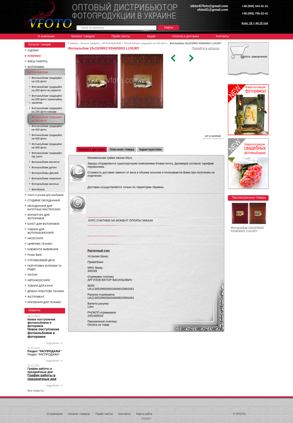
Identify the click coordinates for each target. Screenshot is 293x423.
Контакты (222, 36)
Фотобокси (38, 189)
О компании (46, 36)
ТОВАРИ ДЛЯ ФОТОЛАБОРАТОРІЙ (40, 231)
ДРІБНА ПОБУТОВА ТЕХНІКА (45, 291)
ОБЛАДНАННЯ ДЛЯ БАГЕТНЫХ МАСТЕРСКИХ (43, 207)
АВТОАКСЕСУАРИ (38, 280)
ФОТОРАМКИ (35, 66)
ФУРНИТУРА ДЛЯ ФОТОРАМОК (38, 216)
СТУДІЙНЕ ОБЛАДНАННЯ (43, 200)
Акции (151, 36)
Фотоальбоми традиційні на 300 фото (47, 119)
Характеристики (150, 149)
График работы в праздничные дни (40, 370)
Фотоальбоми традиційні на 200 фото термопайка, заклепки (47, 99)
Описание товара (122, 149)
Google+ (146, 418)
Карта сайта (144, 413)
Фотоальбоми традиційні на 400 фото (47, 128)
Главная (73, 43)
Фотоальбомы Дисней (45, 172)
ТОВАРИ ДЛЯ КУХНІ (40, 285)
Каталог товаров (83, 36)
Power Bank (34, 254)
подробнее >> (54, 343)
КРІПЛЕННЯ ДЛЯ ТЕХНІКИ (44, 302)
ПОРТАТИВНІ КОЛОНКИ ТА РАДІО (44, 267)
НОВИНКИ (34, 55)
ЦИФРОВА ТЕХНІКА (39, 243)
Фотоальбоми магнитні (45, 161)
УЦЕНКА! (33, 50)
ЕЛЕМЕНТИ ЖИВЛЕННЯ (42, 249)
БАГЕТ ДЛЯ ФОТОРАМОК (43, 223)
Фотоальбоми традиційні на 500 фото (47, 137)
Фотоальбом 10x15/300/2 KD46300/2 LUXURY (247, 229)
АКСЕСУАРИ (35, 238)
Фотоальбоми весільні (45, 183)
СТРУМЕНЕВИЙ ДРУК (41, 260)
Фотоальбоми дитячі (44, 167)
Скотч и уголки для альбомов (45, 194)
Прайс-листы (121, 36)
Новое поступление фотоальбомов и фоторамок (41, 323)
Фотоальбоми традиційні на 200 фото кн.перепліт (47, 88)
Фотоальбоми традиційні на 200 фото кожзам (47, 110)
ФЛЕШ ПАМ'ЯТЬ (37, 61)
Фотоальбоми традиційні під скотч (47, 154)
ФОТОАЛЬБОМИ (37, 72)
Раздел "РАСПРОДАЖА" (44, 351)
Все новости (35, 390)
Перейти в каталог (206, 48)
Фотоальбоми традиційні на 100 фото (47, 79)
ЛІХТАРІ (32, 274)
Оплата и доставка (185, 36)
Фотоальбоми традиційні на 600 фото (47, 145)
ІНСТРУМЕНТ (35, 296)
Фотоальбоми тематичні (46, 178)
